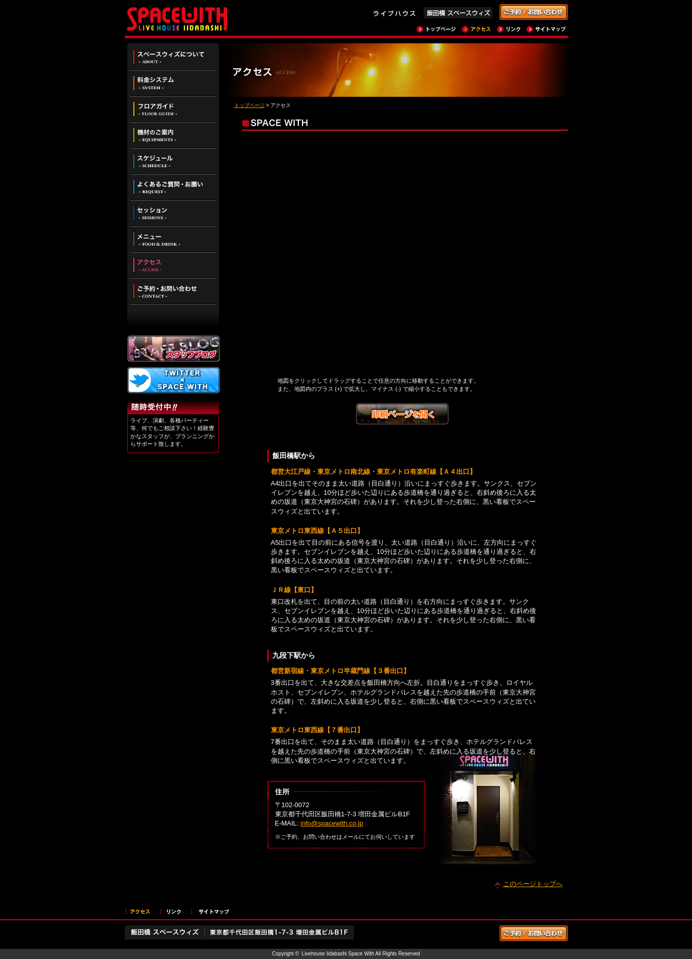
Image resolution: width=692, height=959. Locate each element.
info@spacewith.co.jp (331, 823)
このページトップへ (533, 884)
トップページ (249, 105)
